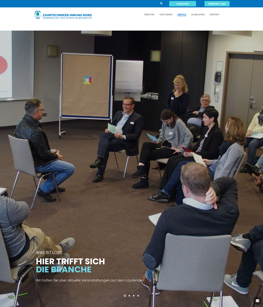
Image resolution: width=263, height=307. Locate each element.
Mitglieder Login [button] (217, 3)
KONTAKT (214, 14)
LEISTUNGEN (166, 14)
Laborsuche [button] (182, 3)
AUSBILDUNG (198, 14)
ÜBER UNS (149, 14)
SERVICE (181, 14)
